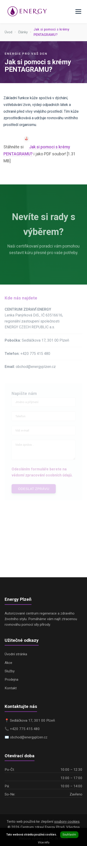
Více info (43, 842)
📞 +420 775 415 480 (22, 729)
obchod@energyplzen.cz (36, 368)
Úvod (8, 32)
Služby (10, 671)
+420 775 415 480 (35, 355)
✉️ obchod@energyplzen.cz (26, 737)
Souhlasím (69, 834)
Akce (8, 663)
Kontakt (11, 688)
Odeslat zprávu (33, 490)
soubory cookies (67, 821)
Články (23, 32)
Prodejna (11, 679)
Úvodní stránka (16, 654)
